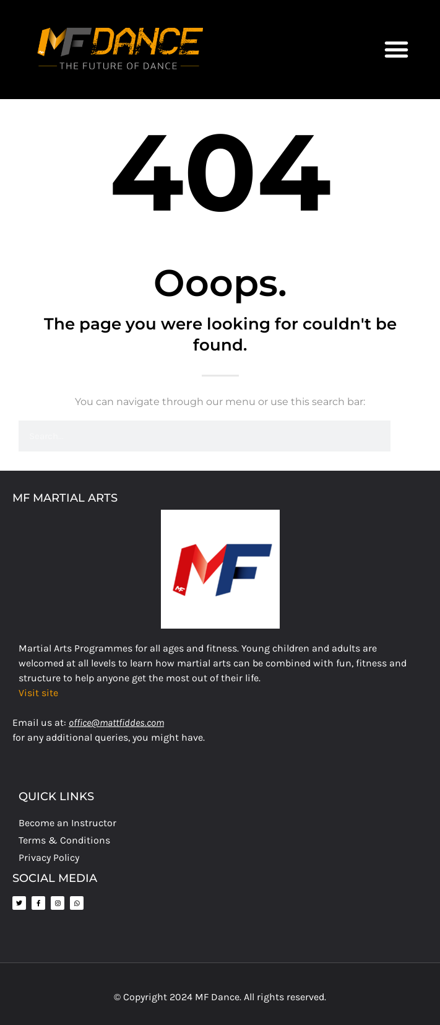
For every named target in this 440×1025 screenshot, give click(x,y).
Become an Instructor (67, 823)
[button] (396, 49)
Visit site (38, 693)
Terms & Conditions (64, 840)
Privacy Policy (49, 857)
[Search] (405, 436)
